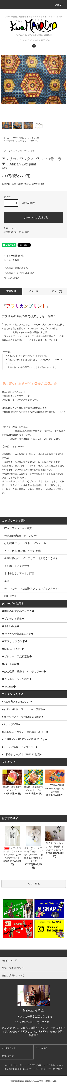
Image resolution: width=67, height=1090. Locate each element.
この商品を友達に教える (14, 268)
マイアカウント (9, 1048)
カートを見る (41, 1048)
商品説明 (11, 291)
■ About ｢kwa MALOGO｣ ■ (17, 701)
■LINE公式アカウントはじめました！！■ (25, 731)
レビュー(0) (55, 291)
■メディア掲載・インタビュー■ (19, 746)
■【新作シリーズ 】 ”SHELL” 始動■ (21, 754)
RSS (54, 1069)
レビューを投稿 (9, 260)
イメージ (33, 291)
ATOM (59, 1069)
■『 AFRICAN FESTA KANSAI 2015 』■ (24, 739)
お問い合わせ (8, 1056)
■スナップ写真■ (11, 724)
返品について (10, 228)
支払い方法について (21, 1065)
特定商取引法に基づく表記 (16, 232)
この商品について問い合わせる (17, 273)
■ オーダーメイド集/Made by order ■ (22, 716)
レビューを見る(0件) (12, 255)
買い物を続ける (9, 278)
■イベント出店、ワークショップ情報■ (23, 709)
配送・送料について (40, 1065)
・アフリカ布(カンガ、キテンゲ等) (25, 138)
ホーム (6, 138)
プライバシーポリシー (38, 1069)
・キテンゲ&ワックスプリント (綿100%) (22, 141)
